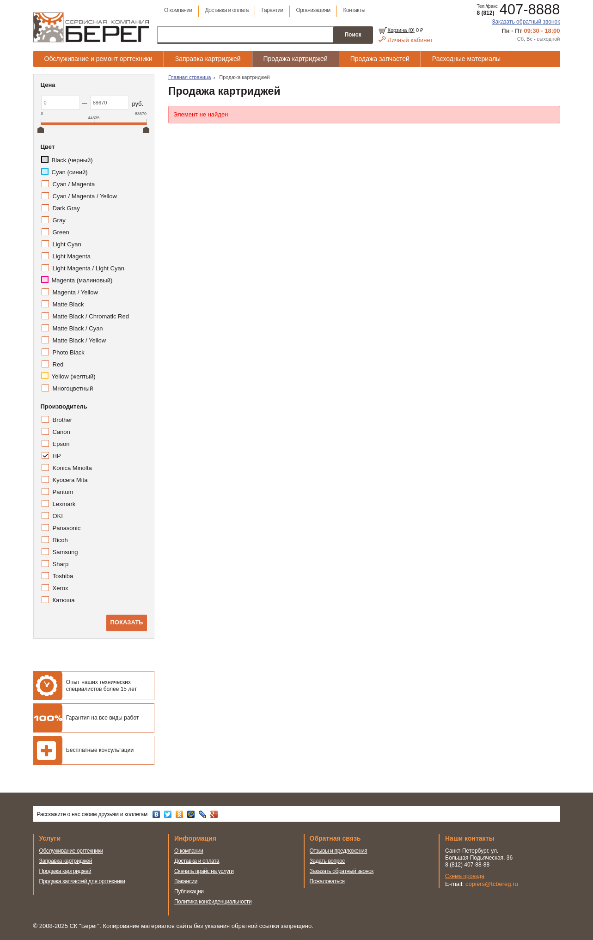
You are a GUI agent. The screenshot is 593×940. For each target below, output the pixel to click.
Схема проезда (464, 876)
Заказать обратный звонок (526, 21)
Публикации (189, 891)
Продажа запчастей (380, 58)
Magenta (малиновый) (82, 280)
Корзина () (401, 30)
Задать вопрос (327, 861)
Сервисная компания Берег (91, 27)
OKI (58, 516)
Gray (59, 220)
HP (57, 455)
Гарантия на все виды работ (102, 717)
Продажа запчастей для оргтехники (82, 881)
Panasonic (67, 528)
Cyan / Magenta (74, 184)
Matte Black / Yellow (79, 340)
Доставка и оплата (227, 10)
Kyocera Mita (70, 479)
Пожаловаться (327, 881)
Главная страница (189, 77)
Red (58, 364)
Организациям (313, 10)
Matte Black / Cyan (78, 328)
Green (61, 232)
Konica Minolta (72, 467)
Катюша (64, 600)
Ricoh (60, 540)
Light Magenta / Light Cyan (88, 268)
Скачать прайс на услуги (204, 871)
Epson (61, 443)
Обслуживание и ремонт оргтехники (98, 58)
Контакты (354, 10)
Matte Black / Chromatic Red (91, 316)
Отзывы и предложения (338, 851)
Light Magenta (72, 256)
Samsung (65, 552)
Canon (61, 431)
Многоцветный (73, 388)
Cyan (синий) (70, 172)
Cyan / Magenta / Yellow (85, 196)
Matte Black (68, 304)
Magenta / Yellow (75, 292)
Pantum (63, 491)
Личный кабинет (410, 40)
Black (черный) (72, 160)
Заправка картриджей (208, 58)
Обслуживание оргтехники (71, 851)
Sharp (61, 564)
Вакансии (185, 881)
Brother (63, 419)
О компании (178, 10)
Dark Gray (66, 208)
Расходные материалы (466, 58)
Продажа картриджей (295, 58)
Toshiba (63, 576)
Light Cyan (67, 244)
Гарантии (272, 10)
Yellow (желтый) (74, 376)
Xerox (60, 588)
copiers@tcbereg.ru (491, 883)
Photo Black (69, 352)
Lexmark (64, 504)
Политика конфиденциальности (212, 901)
